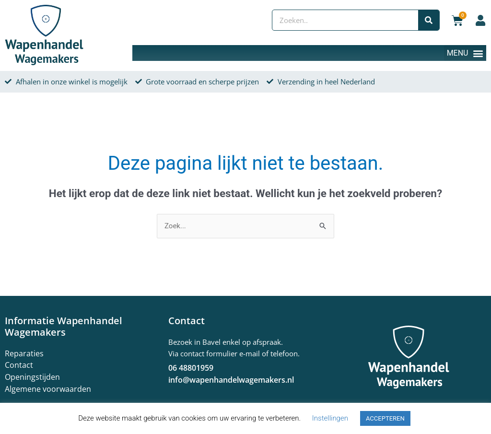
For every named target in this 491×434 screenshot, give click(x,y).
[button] (465, 53)
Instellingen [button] (330, 418)
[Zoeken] (428, 20)
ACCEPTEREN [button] (385, 418)
